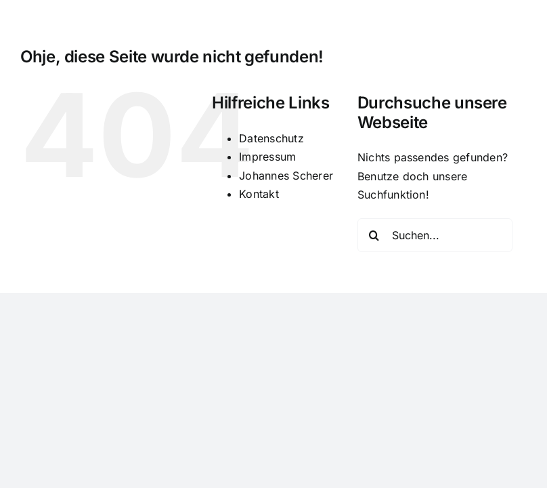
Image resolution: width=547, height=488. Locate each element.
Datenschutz (271, 138)
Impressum (267, 156)
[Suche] (374, 235)
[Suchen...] (434, 235)
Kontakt (259, 194)
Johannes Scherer (286, 175)
